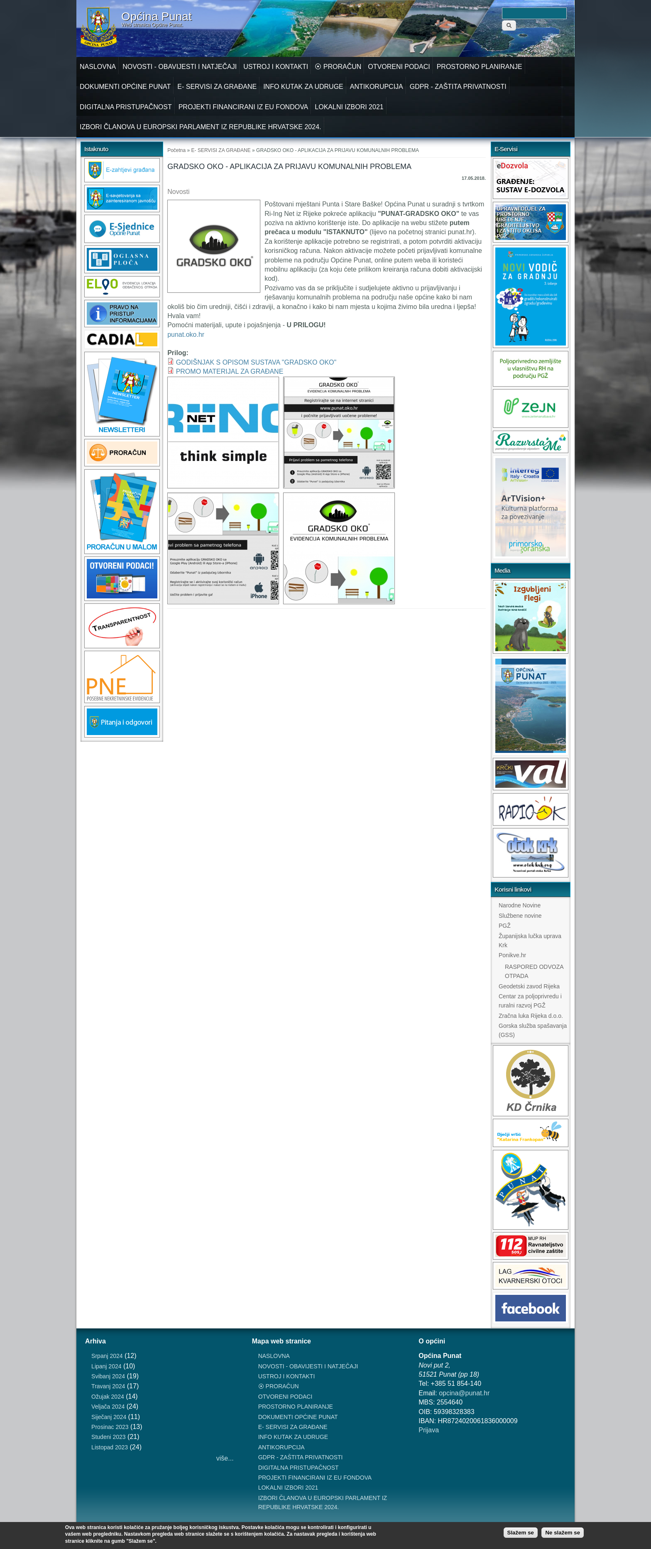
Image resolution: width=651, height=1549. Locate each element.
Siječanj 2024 (108, 1417)
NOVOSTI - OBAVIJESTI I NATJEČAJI (179, 66)
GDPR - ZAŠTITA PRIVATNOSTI (458, 86)
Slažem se (520, 1532)
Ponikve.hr (512, 955)
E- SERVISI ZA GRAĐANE (217, 86)
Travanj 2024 (108, 1386)
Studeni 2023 (108, 1437)
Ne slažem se (562, 1532)
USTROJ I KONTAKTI (275, 66)
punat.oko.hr (185, 334)
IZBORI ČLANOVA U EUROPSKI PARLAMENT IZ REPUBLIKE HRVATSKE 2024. (200, 126)
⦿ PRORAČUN (338, 66)
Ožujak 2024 (107, 1396)
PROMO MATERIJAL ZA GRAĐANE (230, 371)
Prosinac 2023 (110, 1427)
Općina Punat (156, 16)
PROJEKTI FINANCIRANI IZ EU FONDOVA (243, 106)
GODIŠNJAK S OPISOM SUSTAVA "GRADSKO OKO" (256, 362)
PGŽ (505, 925)
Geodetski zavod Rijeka (529, 986)
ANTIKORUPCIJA (376, 86)
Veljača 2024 (108, 1406)
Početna (176, 150)
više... (225, 1458)
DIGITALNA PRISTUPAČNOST (126, 106)
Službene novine (520, 915)
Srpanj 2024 (107, 1356)
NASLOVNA (98, 66)
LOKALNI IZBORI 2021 (349, 106)
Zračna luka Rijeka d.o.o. (531, 1015)
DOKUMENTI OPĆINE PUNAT (125, 86)
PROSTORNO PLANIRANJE (479, 66)
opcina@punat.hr (464, 1393)
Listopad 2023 (109, 1447)
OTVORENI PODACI (399, 66)
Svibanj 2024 (108, 1376)
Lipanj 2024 (106, 1366)
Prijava (428, 1430)
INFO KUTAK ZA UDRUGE (303, 86)
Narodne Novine (520, 905)
